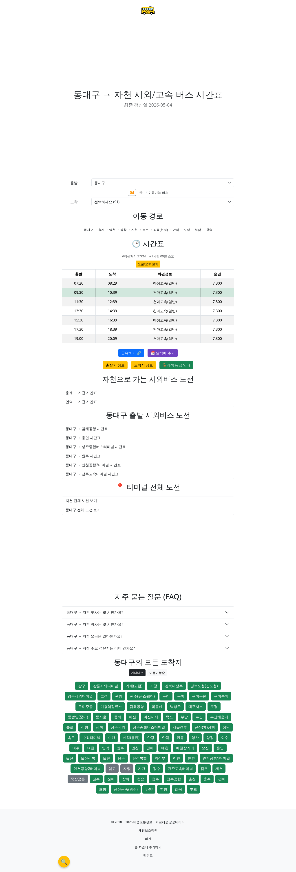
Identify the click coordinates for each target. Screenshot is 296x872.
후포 (193, 789)
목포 (169, 716)
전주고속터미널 (180, 768)
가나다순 (137, 673)
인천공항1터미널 (216, 758)
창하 (125, 778)
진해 (111, 778)
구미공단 (199, 696)
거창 (153, 685)
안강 (150, 737)
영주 (120, 747)
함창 (163, 789)
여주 (76, 747)
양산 (195, 737)
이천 (176, 758)
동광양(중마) (78, 716)
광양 (118, 696)
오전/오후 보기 (148, 264)
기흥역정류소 (111, 706)
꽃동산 (157, 706)
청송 (140, 778)
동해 (117, 716)
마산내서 (151, 716)
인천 (191, 758)
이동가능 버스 (158, 192)
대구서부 (195, 706)
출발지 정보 (115, 365)
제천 (219, 768)
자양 (126, 768)
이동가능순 (157, 673)
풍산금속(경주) (126, 789)
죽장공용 (78, 778)
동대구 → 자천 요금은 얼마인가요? (94, 636)
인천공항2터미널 (87, 768)
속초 (71, 737)
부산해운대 (219, 716)
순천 (111, 737)
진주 (96, 778)
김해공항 (137, 706)
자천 (141, 768)
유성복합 (140, 758)
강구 (81, 685)
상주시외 (118, 727)
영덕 (105, 747)
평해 (221, 778)
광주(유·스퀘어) (142, 696)
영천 (135, 747)
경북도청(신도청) (204, 685)
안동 (180, 737)
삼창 (84, 727)
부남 (184, 716)
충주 (207, 778)
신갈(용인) (131, 737)
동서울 (101, 716)
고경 (104, 696)
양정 (210, 737)
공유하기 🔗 (131, 352)
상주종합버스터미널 (149, 727)
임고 (112, 768)
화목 (178, 789)
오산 (205, 747)
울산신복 (88, 758)
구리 (166, 696)
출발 (73, 182)
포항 (102, 789)
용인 (220, 747)
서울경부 (180, 727)
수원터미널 (91, 737)
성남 (226, 727)
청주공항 (174, 778)
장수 (156, 768)
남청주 (175, 706)
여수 (224, 737)
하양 (148, 789)
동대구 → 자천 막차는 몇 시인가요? (94, 624)
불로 (69, 727)
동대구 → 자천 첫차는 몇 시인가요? (94, 612)
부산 (199, 716)
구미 (180, 696)
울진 (106, 758)
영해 (150, 747)
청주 (155, 778)
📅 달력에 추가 (162, 352)
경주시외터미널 (80, 696)
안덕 (165, 737)
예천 (164, 747)
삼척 (99, 727)
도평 (214, 706)
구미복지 (221, 696)
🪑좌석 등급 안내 (176, 365)
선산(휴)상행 (205, 727)
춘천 (192, 778)
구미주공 (85, 706)
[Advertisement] (148, 55)
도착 (73, 201)
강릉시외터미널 (105, 685)
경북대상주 (174, 685)
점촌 (204, 768)
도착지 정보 (143, 365)
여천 (90, 747)
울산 (69, 758)
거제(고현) (134, 685)
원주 (121, 758)
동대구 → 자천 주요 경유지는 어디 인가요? (100, 648)
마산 (132, 716)
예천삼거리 (185, 747)
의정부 (160, 758)
